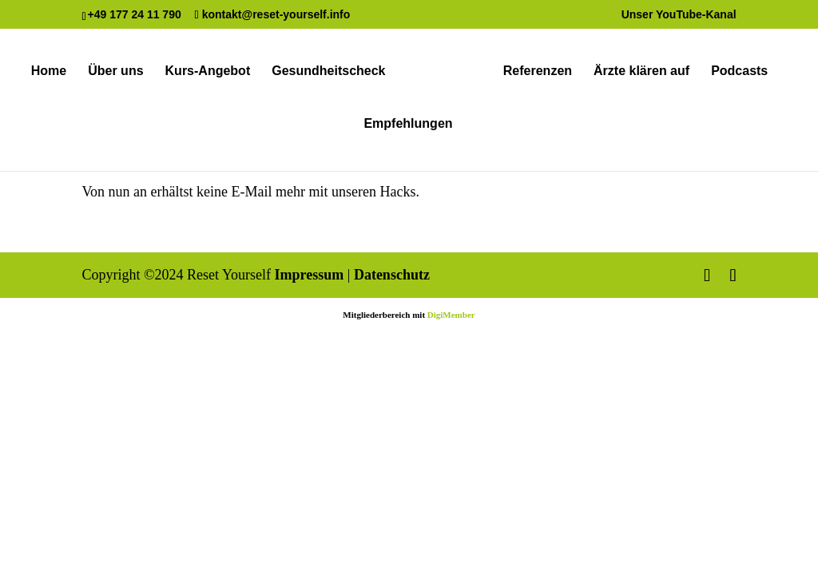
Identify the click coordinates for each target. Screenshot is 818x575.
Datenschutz (392, 275)
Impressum (309, 275)
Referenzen (537, 71)
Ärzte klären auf (641, 71)
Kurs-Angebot (208, 71)
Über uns (115, 71)
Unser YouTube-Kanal (679, 15)
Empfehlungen (407, 124)
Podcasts (739, 71)
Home (48, 71)
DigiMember (451, 314)
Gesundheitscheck (328, 71)
